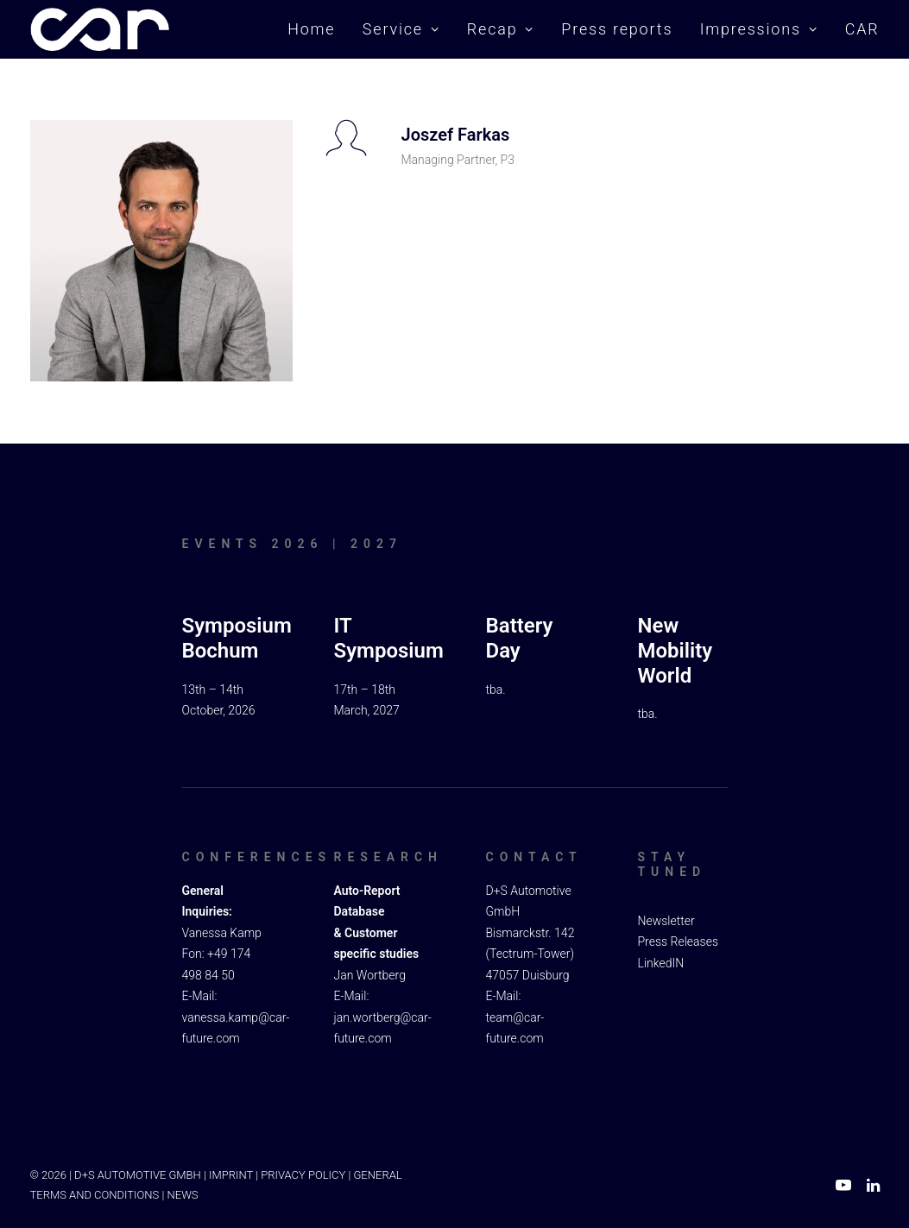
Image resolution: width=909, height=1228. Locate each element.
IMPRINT (231, 1174)
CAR (862, 29)
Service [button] (401, 29)
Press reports (616, 29)
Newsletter (666, 920)
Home (311, 29)
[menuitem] (317, 29)
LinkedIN (661, 962)
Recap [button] (500, 29)
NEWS (183, 1193)
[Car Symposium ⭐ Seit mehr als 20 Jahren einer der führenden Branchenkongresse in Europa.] (99, 29)
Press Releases (678, 941)
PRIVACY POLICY (303, 1174)
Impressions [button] (759, 29)
